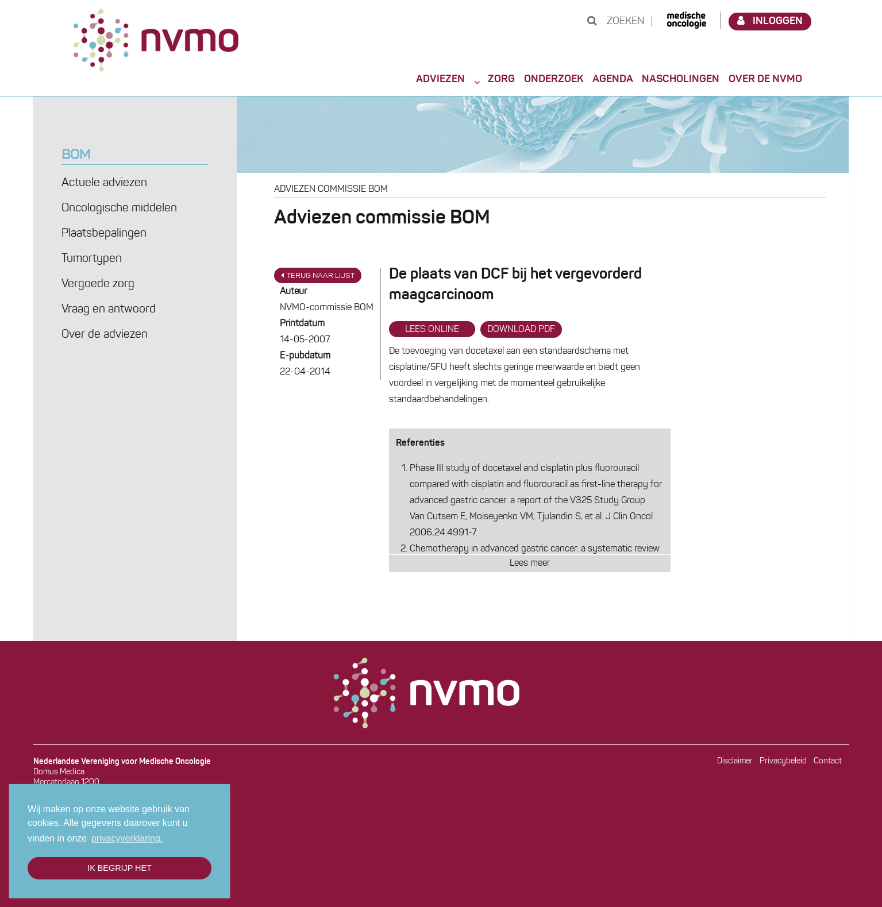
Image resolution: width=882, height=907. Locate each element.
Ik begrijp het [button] (119, 868)
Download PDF (521, 329)
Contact (828, 761)
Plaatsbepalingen (104, 234)
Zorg (501, 79)
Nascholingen (680, 79)
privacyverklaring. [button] (127, 838)
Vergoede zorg (97, 284)
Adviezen (440, 79)
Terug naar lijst (318, 276)
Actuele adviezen (104, 183)
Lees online (432, 329)
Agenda (612, 79)
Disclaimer (735, 761)
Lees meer (530, 563)
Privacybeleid (783, 761)
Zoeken (616, 21)
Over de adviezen (104, 335)
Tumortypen (91, 259)
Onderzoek (553, 79)
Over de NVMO (765, 79)
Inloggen (770, 21)
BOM (75, 156)
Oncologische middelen (119, 208)
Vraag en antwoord (108, 309)
